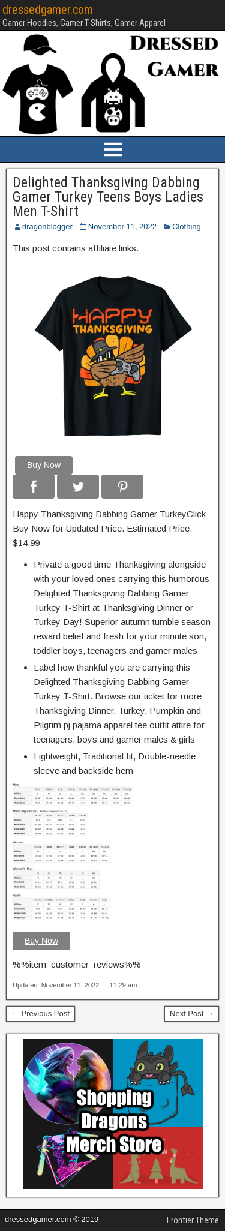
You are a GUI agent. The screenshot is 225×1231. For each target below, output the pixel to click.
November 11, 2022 (122, 226)
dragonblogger (47, 226)
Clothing (186, 226)
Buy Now (44, 465)
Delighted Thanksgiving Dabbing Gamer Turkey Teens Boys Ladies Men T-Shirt (108, 197)
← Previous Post (40, 1013)
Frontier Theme (193, 1220)
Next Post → (192, 1013)
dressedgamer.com (47, 9)
